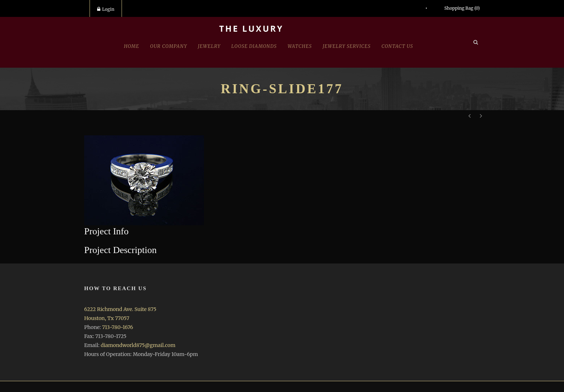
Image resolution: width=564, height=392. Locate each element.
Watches (299, 46)
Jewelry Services (347, 46)
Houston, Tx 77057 (106, 318)
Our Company (168, 46)
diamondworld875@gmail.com (138, 345)
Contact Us (397, 46)
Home (131, 46)
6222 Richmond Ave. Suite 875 (120, 309)
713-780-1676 (117, 327)
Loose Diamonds (254, 46)
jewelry (209, 46)
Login (105, 9)
